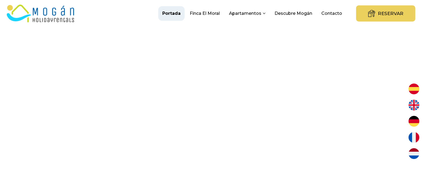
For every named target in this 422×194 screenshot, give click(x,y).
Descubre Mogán (293, 13)
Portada (171, 13)
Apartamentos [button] (247, 13)
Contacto (331, 13)
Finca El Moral (205, 13)
